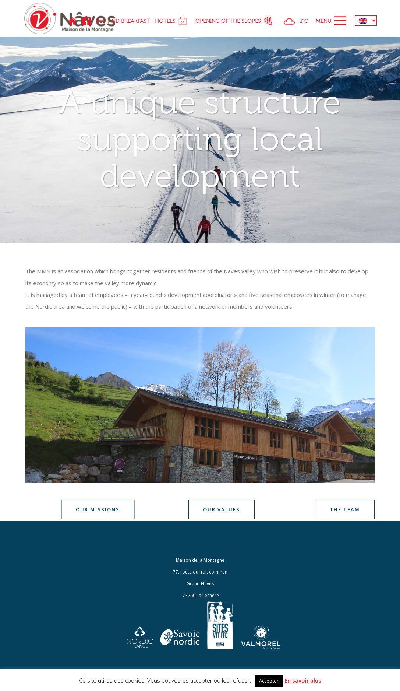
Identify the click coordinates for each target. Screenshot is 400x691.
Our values (221, 509)
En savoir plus (302, 680)
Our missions (98, 509)
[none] (366, 20)
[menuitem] (366, 20)
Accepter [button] (269, 680)
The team (345, 509)
